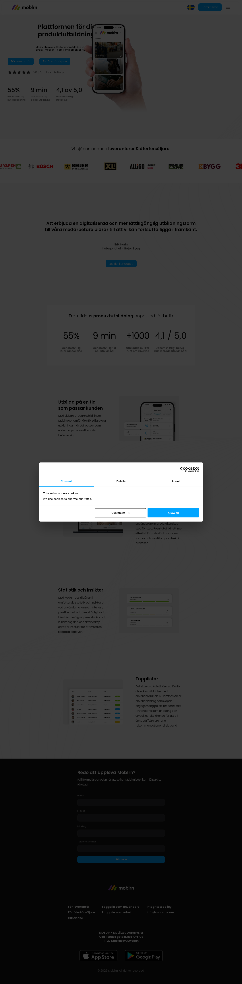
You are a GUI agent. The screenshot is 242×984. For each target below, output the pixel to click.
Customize (120, 512)
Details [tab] (121, 481)
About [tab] (176, 481)
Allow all (173, 512)
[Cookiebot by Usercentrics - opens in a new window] (183, 469)
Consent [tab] (66, 481)
